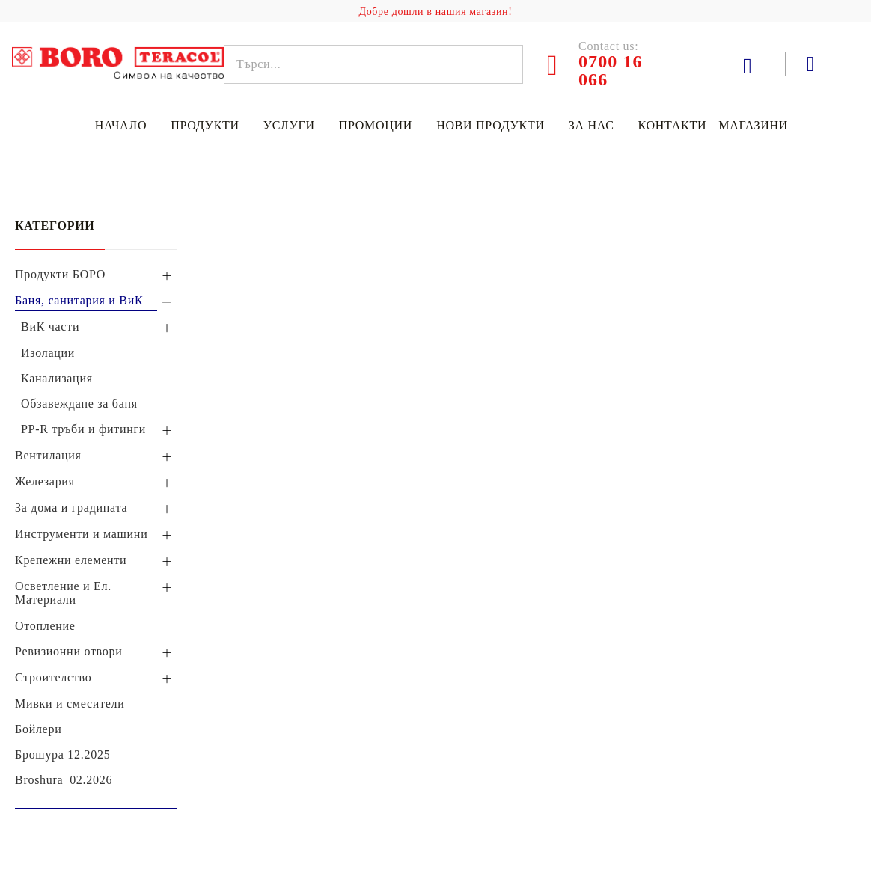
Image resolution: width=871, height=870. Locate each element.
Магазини (753, 125)
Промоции (375, 125)
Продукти (205, 125)
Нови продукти (490, 125)
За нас (591, 125)
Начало (121, 125)
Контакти (672, 125)
